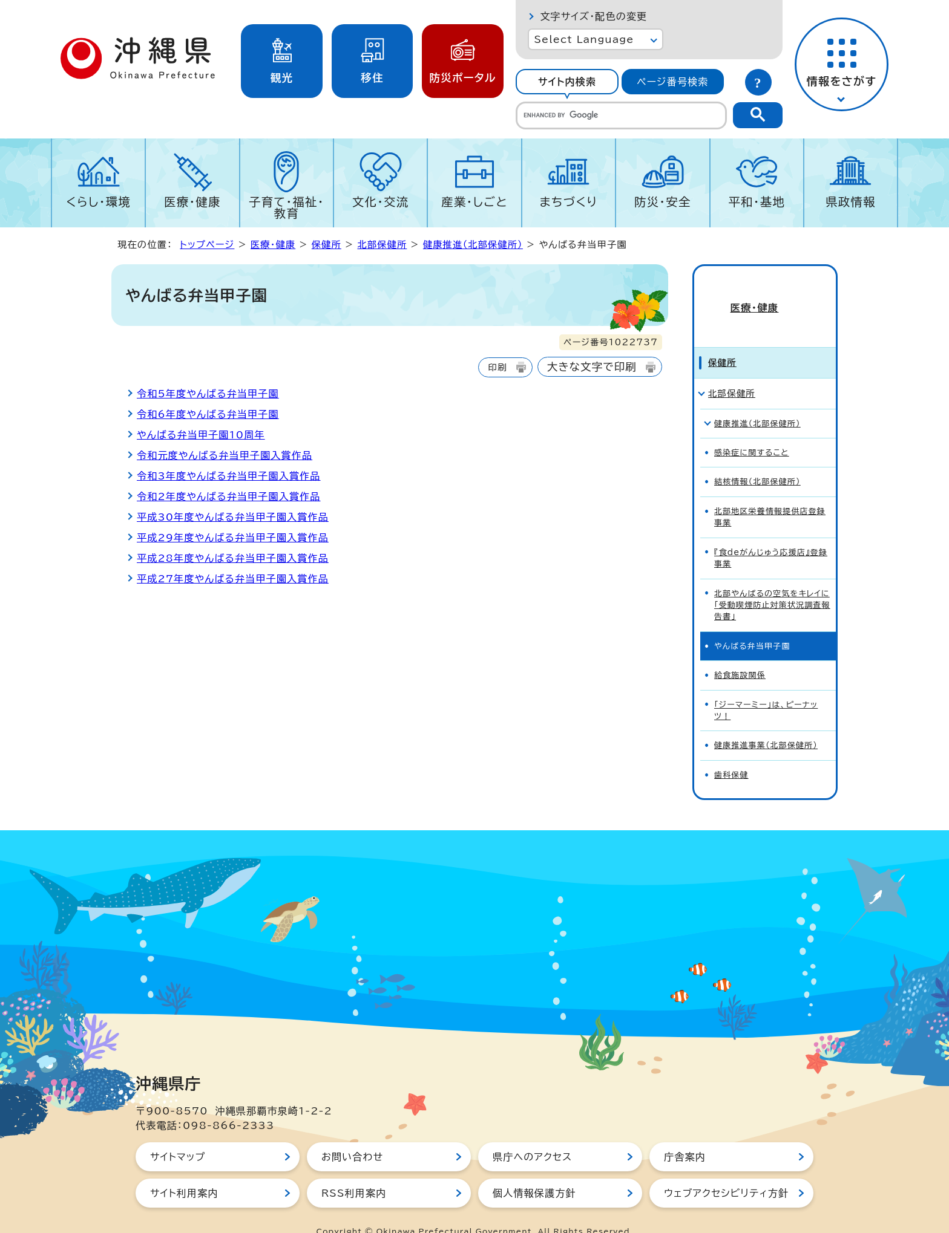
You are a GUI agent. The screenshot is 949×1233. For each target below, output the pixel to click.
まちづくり (568, 201)
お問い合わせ (352, 1135)
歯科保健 (731, 753)
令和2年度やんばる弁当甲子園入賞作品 (229, 496)
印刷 (497, 367)
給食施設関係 (740, 653)
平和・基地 (756, 201)
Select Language (584, 39)
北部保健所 (382, 244)
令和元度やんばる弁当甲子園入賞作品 (224, 455)
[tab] (567, 81)
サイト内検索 (567, 81)
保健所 (326, 244)
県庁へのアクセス (532, 1135)
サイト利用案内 (184, 1171)
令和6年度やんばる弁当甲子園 (208, 414)
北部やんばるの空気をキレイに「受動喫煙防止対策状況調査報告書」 (772, 583)
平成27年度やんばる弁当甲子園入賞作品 (233, 579)
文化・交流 (380, 201)
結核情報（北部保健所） (757, 460)
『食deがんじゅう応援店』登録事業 (770, 536)
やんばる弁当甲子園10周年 (201, 435)
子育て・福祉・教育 (286, 207)
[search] (621, 115)
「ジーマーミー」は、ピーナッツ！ (766, 688)
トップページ (207, 244)
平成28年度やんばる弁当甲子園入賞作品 (233, 558)
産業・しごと (474, 201)
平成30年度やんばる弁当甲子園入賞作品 (233, 517)
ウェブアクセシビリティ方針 (726, 1171)
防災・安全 (662, 201)
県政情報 (851, 201)
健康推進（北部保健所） (473, 244)
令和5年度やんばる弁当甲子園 (208, 394)
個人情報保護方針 (534, 1171)
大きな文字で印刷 (592, 367)
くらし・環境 (98, 201)
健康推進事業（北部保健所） (766, 724)
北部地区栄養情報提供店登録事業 (770, 495)
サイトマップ (177, 1135)
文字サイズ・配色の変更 (593, 16)
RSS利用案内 (353, 1171)
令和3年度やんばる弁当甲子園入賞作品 (229, 476)
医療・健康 (192, 201)
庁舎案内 (685, 1135)
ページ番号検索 (672, 81)
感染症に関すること (751, 431)
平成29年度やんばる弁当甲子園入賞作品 (233, 537)
